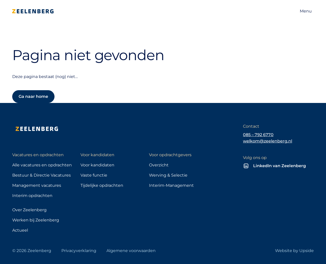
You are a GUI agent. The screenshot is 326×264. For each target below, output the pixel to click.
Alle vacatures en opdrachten (42, 165)
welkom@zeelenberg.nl (267, 141)
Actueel (20, 230)
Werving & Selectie (168, 175)
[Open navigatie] (306, 11)
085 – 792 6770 (258, 134)
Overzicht (159, 165)
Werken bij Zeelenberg (35, 220)
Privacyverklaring (78, 250)
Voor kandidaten (97, 165)
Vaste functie (93, 175)
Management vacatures (36, 185)
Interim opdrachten (32, 195)
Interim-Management (171, 185)
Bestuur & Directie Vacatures (41, 175)
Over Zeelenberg (29, 209)
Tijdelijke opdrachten (101, 185)
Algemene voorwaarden (131, 250)
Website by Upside (294, 250)
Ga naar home (33, 96)
